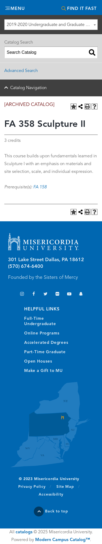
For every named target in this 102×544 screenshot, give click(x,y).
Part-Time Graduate (45, 352)
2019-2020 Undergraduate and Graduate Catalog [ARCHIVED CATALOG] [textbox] (52, 25)
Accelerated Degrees (46, 343)
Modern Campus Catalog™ (62, 540)
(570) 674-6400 (25, 266)
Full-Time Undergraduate (40, 321)
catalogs (24, 532)
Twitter (45, 294)
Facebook (33, 294)
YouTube (69, 294)
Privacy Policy (34, 486)
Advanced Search (21, 71)
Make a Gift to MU (43, 371)
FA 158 (40, 187)
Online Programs (41, 334)
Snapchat (81, 294)
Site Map (65, 487)
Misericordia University (51, 8)
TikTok (10, 294)
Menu (17, 9)
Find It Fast (82, 9)
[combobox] (51, 24)
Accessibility (51, 494)
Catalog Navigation (28, 88)
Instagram (22, 294)
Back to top (56, 511)
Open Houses (38, 362)
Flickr (57, 294)
